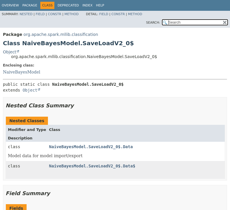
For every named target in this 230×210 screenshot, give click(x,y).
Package (30, 5)
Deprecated (68, 5)
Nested (26, 14)
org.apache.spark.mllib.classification (60, 34)
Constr (54, 14)
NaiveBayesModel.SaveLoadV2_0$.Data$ (92, 166)
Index (87, 5)
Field (40, 14)
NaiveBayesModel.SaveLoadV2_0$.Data (91, 146)
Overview (10, 5)
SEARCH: (153, 22)
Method (71, 14)
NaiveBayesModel (21, 72)
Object (9, 52)
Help (100, 5)
